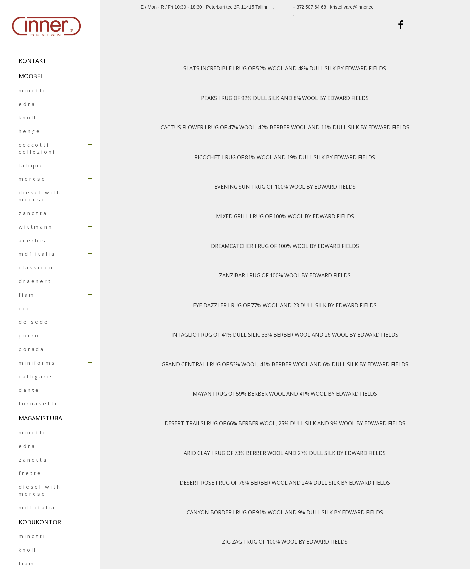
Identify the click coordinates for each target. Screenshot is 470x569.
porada (32, 349)
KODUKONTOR (40, 522)
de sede (34, 322)
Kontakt (33, 61)
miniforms (37, 362)
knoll (28, 117)
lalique (31, 165)
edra (27, 104)
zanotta (33, 213)
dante (29, 390)
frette (30, 473)
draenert (35, 281)
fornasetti (38, 403)
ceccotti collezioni (37, 148)
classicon (36, 267)
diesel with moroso (40, 196)
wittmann (36, 226)
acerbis (33, 240)
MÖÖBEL (31, 76)
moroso (32, 179)
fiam (27, 294)
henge (30, 131)
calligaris (36, 376)
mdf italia (37, 253)
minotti (32, 90)
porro (29, 335)
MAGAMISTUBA (40, 418)
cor (25, 308)
